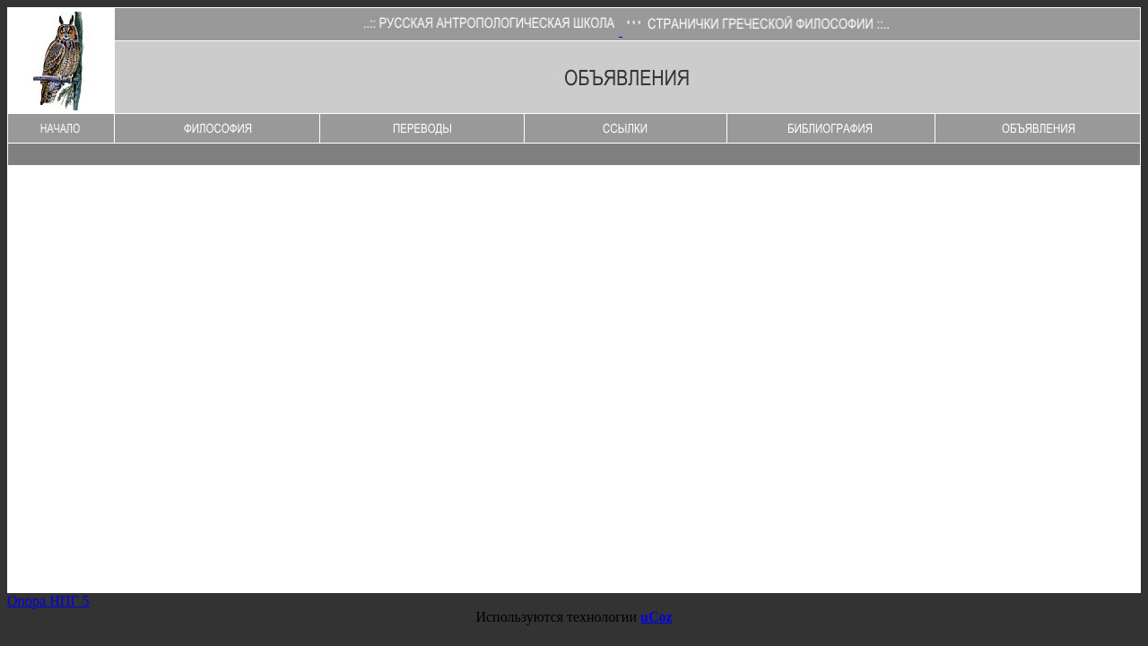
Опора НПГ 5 (48, 600)
